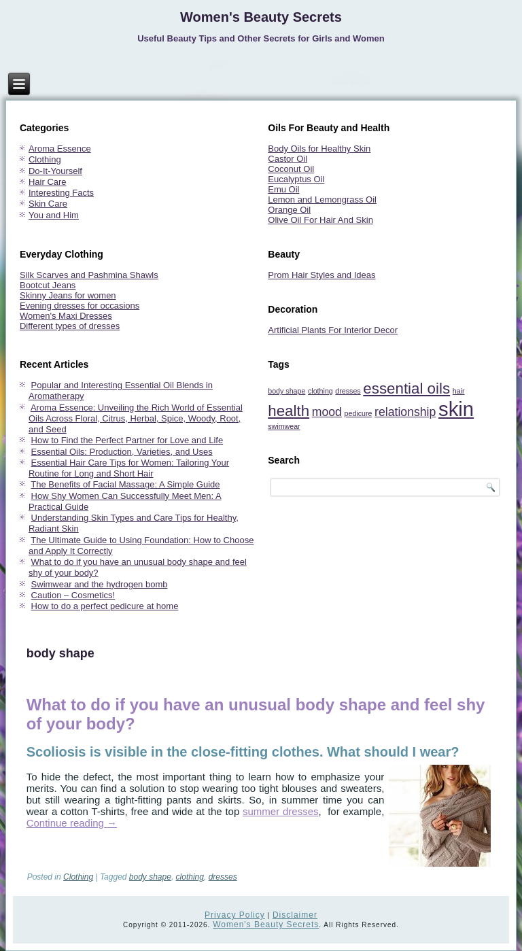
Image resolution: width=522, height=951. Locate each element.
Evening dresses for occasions (79, 305)
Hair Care (48, 182)
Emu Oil (283, 189)
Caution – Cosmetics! (73, 595)
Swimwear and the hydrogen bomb (99, 584)
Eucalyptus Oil (296, 179)
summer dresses (280, 811)
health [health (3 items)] (288, 410)
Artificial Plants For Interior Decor (333, 330)
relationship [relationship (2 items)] (405, 412)
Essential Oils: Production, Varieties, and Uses (122, 452)
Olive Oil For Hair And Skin (320, 220)
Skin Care (48, 203)
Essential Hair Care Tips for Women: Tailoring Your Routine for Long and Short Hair (129, 468)
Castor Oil (287, 159)
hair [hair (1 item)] (459, 391)
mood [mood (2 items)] (327, 412)
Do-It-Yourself (55, 171)
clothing (190, 877)
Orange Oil (289, 210)
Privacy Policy (235, 915)
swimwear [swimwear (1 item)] (284, 426)
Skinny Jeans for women (68, 295)
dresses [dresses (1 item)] (347, 391)
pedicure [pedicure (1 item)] (358, 413)
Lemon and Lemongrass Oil (322, 199)
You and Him (54, 215)
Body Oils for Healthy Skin (319, 148)
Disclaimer (295, 915)
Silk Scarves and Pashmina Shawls (89, 275)
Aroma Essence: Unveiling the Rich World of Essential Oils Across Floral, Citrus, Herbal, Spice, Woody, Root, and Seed (136, 418)
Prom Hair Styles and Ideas (321, 275)
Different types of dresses (70, 326)
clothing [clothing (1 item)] (320, 391)
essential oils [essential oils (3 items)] (406, 388)
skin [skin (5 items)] (456, 409)
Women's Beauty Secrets (261, 17)
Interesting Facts (61, 193)
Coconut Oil (291, 169)
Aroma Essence (60, 148)
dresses (223, 877)
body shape (150, 877)
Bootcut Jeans (47, 285)
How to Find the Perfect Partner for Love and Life (127, 440)
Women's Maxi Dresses (66, 316)
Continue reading (72, 823)
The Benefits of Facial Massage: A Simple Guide (125, 484)
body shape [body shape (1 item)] (286, 391)
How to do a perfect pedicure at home (105, 606)
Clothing (45, 159)
